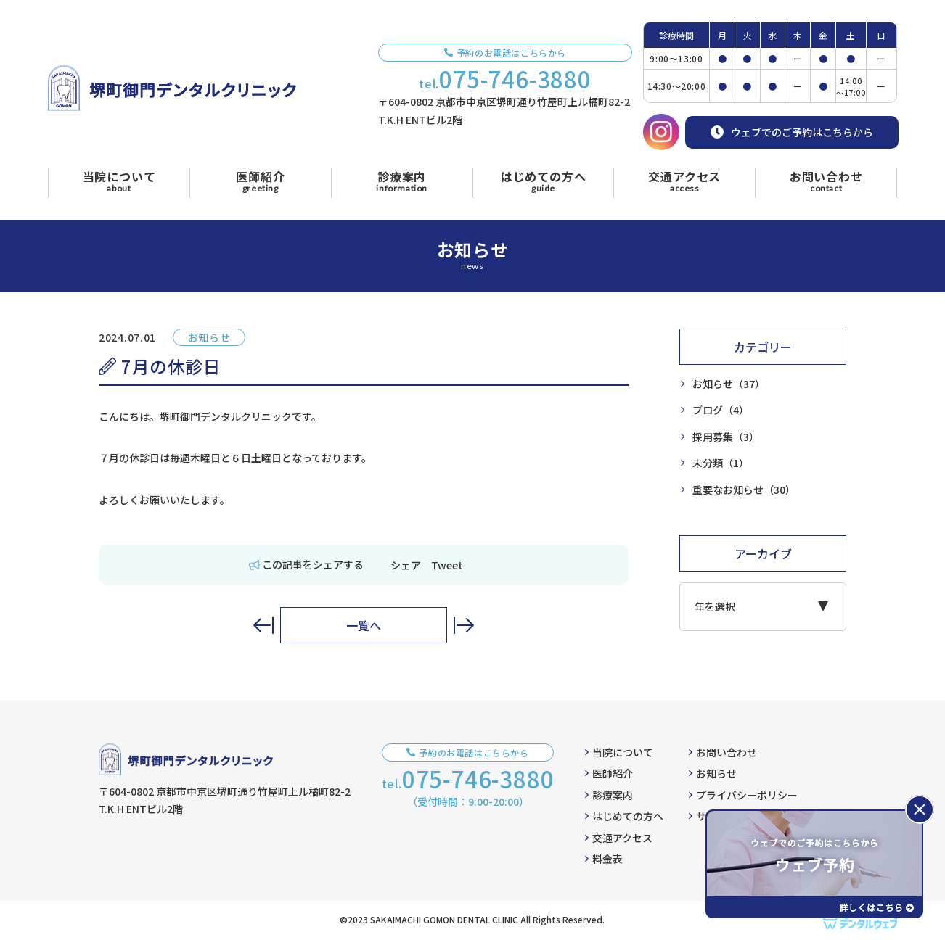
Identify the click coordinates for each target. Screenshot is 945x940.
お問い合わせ (723, 752)
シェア (405, 565)
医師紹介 (609, 773)
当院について (619, 752)
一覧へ (363, 625)
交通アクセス (618, 837)
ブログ (720, 410)
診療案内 (609, 795)
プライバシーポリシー (743, 795)
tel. (505, 78)
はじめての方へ (624, 816)
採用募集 (725, 437)
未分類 (720, 463)
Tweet (447, 565)
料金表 (604, 859)
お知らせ (728, 384)
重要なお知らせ (743, 490)
